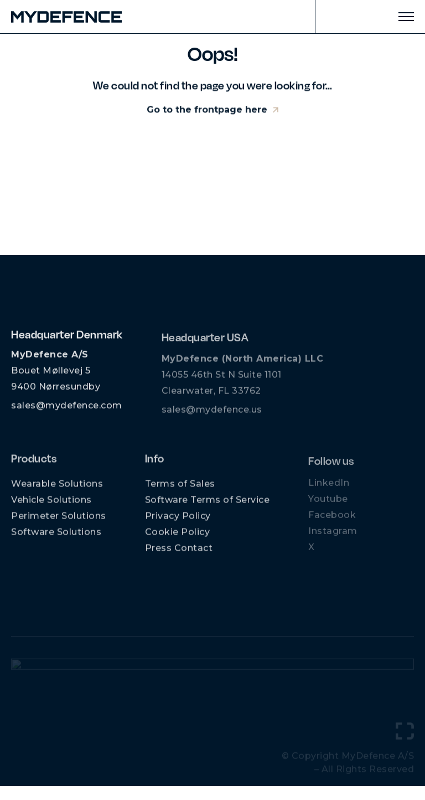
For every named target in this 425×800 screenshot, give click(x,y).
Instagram (332, 535)
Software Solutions (56, 537)
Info (154, 463)
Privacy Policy (178, 521)
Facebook (332, 519)
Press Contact (179, 553)
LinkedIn (328, 487)
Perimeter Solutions (58, 521)
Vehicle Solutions (51, 505)
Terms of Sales (180, 489)
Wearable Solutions (57, 489)
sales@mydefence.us (212, 415)
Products (33, 463)
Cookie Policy (177, 537)
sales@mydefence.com (66, 409)
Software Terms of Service (207, 505)
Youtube (328, 503)
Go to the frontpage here (207, 111)
